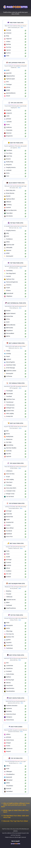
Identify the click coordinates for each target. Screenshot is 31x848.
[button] (15, 804)
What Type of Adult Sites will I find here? (15, 811)
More (22, 27)
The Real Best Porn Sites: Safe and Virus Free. (16, 816)
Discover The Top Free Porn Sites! (15, 821)
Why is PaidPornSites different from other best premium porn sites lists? (15, 805)
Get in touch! (15, 841)
